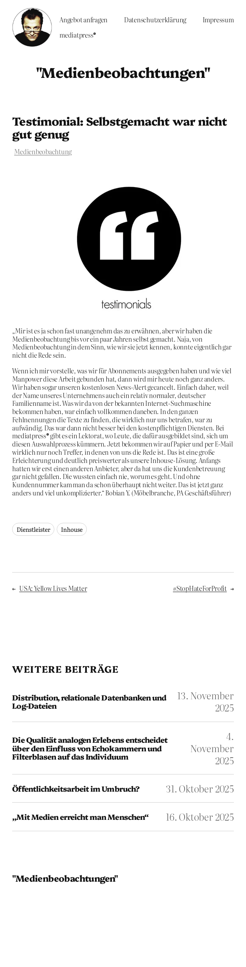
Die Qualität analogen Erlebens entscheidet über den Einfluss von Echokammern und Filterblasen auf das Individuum (89, 748)
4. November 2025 (211, 748)
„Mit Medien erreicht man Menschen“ (80, 816)
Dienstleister (33, 529)
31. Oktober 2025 (199, 788)
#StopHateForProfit (200, 588)
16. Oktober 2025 (199, 816)
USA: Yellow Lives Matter (53, 588)
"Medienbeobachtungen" (123, 71)
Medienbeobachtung (43, 151)
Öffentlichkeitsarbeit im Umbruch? (75, 788)
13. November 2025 (205, 701)
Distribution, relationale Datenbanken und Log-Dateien (89, 701)
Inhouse (72, 529)
